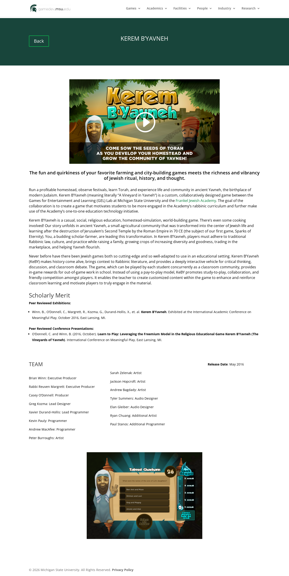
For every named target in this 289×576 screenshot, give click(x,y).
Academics (155, 8)
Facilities (180, 8)
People (202, 8)
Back (39, 41)
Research (249, 8)
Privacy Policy (122, 570)
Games (131, 8)
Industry (224, 8)
